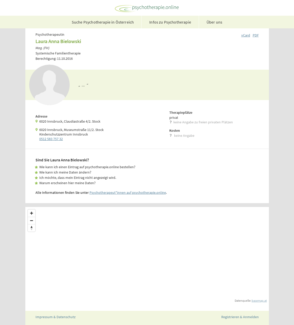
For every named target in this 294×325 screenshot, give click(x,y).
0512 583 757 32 (51, 139)
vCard (245, 35)
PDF (256, 35)
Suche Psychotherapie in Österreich (103, 22)
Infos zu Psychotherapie (170, 22)
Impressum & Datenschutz (55, 317)
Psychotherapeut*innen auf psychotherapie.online (127, 192)
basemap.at (259, 300)
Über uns (214, 22)
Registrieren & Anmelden (240, 317)
